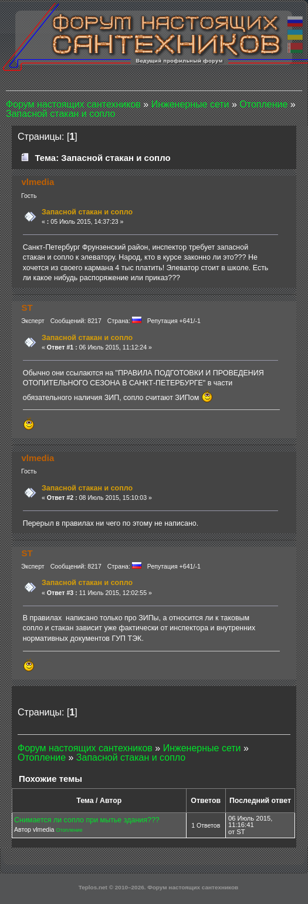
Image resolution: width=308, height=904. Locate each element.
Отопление (69, 830)
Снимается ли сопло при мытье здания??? (87, 820)
